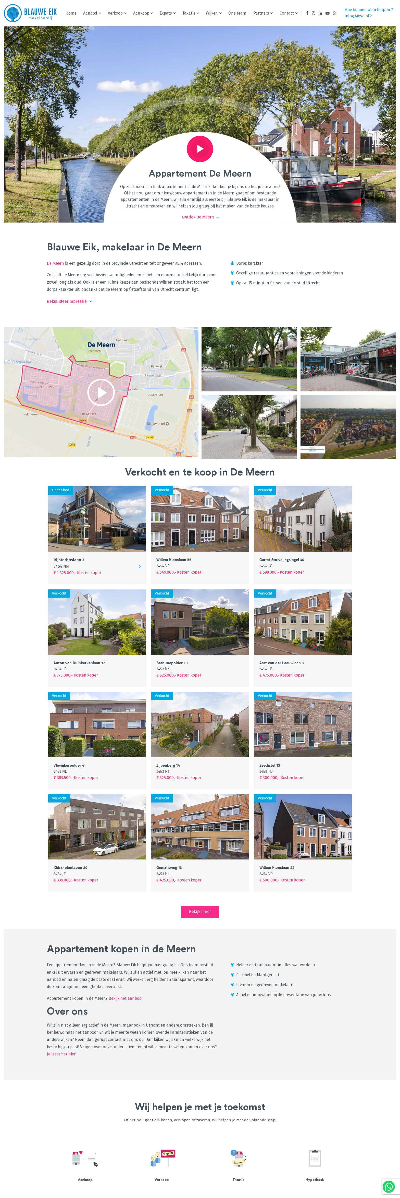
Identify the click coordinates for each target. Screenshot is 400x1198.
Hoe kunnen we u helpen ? (369, 10)
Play (200, 149)
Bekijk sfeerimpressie (67, 301)
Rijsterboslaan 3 (69, 563)
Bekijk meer (200, 912)
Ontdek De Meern (198, 217)
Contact (287, 13)
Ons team (237, 13)
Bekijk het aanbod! (126, 998)
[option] (85, 1165)
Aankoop (141, 13)
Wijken (212, 13)
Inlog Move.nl (358, 15)
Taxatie (188, 13)
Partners (261, 13)
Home (71, 13)
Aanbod (90, 13)
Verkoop (115, 13)
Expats (166, 13)
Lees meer (108, 1165)
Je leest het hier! (61, 1054)
